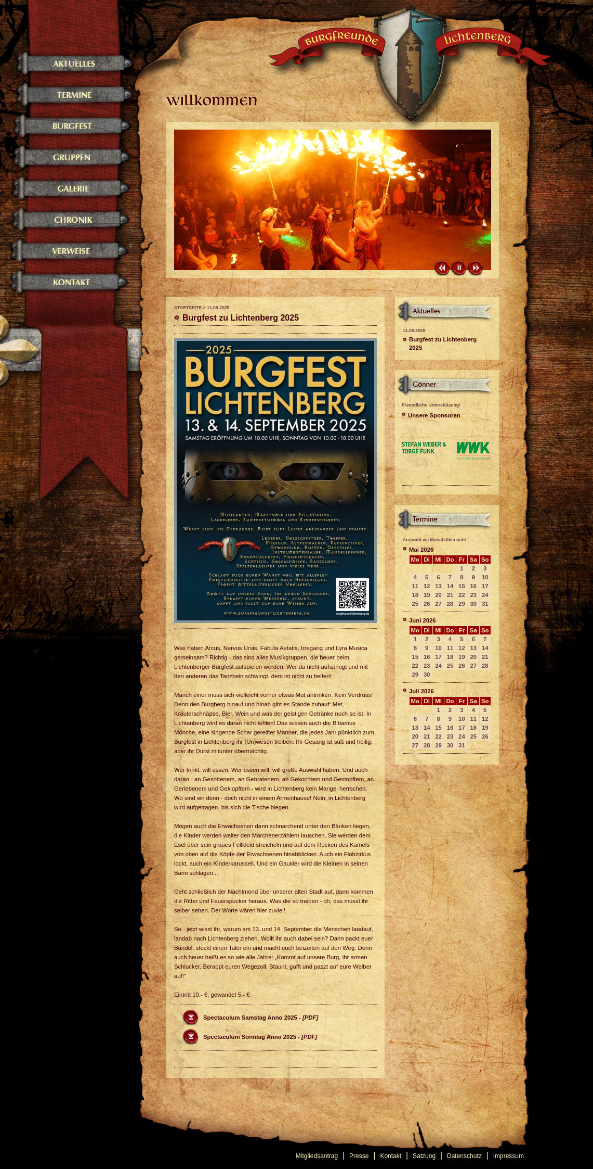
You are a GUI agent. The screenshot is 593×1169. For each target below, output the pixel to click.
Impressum (508, 1156)
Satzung (424, 1156)
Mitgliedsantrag (317, 1156)
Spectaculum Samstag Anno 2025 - (260, 1017)
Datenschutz (464, 1156)
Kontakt (390, 1156)
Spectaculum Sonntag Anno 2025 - (260, 1037)
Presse (358, 1156)
